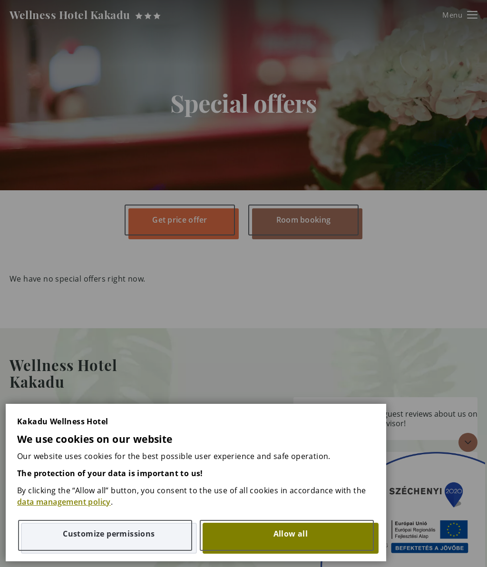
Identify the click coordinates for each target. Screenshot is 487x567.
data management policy (64, 502)
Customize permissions (109, 533)
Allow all (290, 533)
